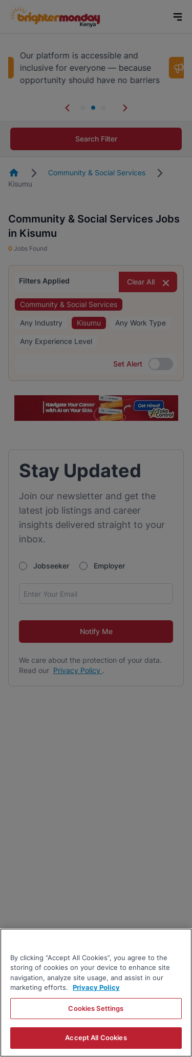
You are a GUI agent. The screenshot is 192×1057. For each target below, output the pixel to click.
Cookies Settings (95, 1008)
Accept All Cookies (95, 1037)
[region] (96, 992)
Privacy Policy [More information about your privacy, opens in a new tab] (96, 987)
